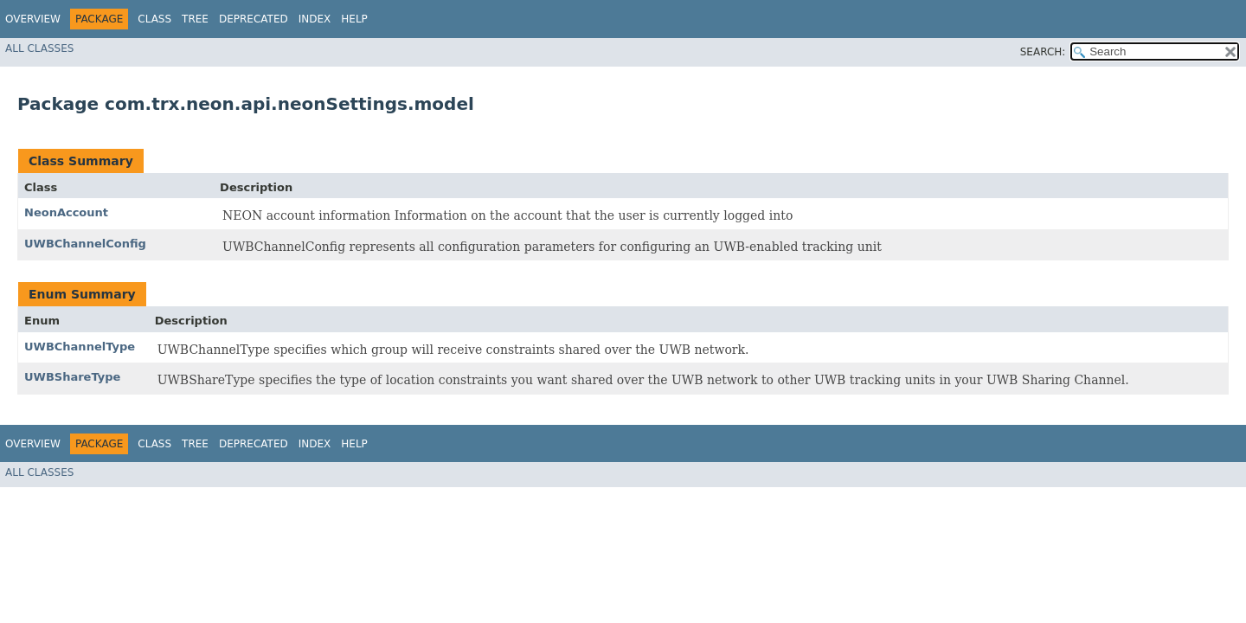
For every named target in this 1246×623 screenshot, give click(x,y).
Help (354, 19)
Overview (33, 19)
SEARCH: (1043, 52)
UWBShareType (72, 376)
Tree (195, 19)
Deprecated (253, 19)
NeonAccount (66, 212)
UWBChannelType (79, 346)
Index (315, 19)
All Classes (39, 48)
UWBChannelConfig (85, 243)
